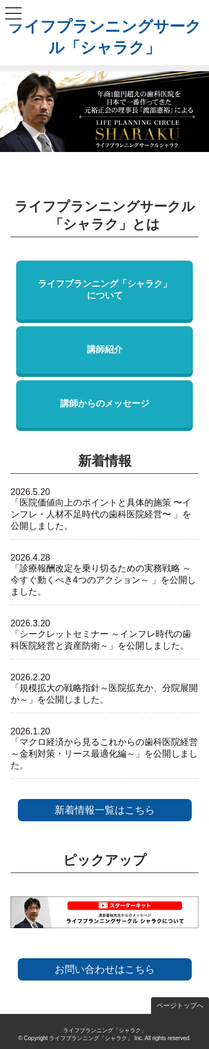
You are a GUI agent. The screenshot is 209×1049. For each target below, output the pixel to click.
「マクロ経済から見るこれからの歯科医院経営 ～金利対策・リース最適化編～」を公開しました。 (104, 753)
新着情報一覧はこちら (105, 810)
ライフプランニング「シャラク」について (105, 289)
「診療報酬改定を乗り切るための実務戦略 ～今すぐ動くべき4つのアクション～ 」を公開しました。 (103, 579)
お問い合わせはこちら (105, 969)
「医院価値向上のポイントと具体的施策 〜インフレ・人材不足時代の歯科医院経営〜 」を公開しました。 (101, 514)
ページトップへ (180, 1005)
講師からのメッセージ (104, 403)
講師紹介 (105, 349)
